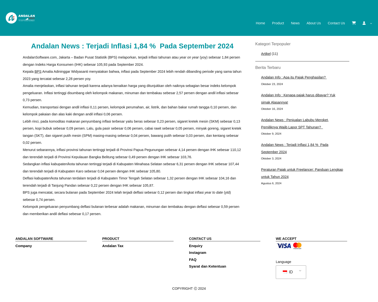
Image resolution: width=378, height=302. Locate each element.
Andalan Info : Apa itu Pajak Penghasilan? (294, 77)
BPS (37, 71)
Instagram (197, 252)
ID (288, 272)
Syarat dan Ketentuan (207, 266)
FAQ (192, 259)
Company (23, 246)
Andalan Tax (112, 246)
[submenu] (371, 23)
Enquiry (195, 246)
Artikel (266, 54)
